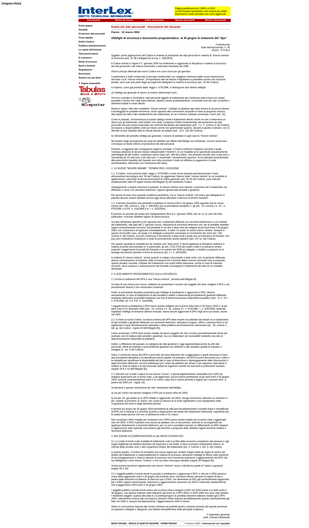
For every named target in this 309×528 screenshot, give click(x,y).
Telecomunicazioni (88, 53)
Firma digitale (86, 37)
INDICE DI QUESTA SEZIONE (144, 523)
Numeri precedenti (185, 20)
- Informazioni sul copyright (215, 523)
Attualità (83, 29)
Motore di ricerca (124, 20)
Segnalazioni (85, 69)
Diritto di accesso (88, 61)
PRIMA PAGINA (169, 523)
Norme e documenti (215, 20)
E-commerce (85, 57)
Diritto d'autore (86, 41)
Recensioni (85, 73)
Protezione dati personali (92, 33)
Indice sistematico (154, 20)
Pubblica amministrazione (92, 45)
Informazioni (93, 20)
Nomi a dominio (87, 65)
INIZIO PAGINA (119, 523)
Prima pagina (86, 25)
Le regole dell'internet (90, 49)
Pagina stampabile (90, 83)
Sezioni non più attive (90, 77)
